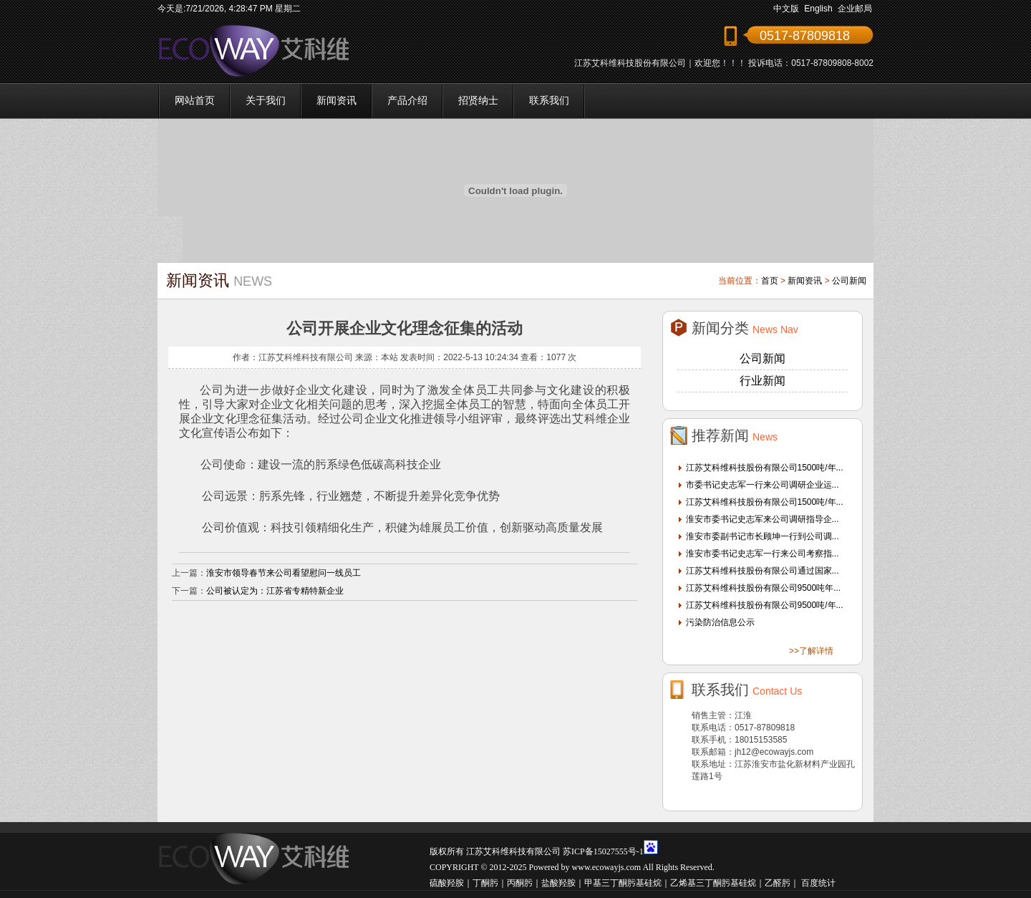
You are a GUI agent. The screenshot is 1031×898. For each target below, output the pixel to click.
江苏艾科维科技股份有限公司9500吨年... (763, 588)
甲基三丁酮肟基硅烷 (623, 883)
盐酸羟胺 (558, 883)
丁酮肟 (485, 883)
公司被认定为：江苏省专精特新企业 (275, 591)
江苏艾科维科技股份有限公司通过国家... (762, 571)
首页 (769, 281)
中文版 (786, 9)
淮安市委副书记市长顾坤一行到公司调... (762, 536)
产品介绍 (407, 100)
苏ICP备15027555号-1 (603, 851)
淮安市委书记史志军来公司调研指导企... (762, 519)
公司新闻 (849, 281)
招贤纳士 (478, 100)
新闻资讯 (336, 100)
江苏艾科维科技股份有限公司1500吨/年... (764, 468)
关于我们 (266, 100)
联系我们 (549, 100)
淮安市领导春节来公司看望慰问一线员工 (283, 573)
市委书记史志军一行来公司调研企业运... (762, 485)
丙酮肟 (520, 883)
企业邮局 (855, 9)
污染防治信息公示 (720, 622)
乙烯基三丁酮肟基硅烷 (713, 883)
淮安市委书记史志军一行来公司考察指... (762, 554)
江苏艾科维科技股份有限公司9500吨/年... (764, 605)
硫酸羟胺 (447, 883)
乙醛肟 (777, 883)
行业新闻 (762, 381)
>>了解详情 (811, 651)
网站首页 (195, 100)
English (818, 9)
